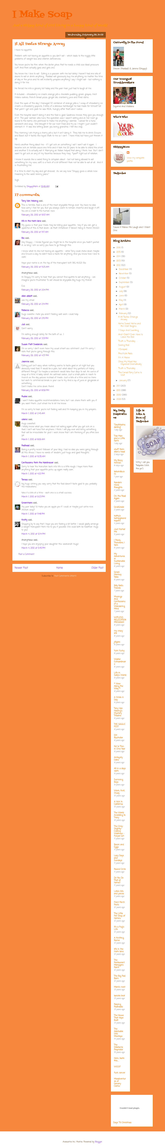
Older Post (97, 568)
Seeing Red (123, 345)
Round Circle (120, 869)
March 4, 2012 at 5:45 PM (33, 548)
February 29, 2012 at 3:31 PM (35, 338)
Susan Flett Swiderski (32, 344)
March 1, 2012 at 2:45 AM (33, 413)
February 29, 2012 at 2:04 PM (35, 290)
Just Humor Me (119, 530)
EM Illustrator (118, 736)
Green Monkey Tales (117, 575)
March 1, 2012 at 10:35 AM (33, 456)
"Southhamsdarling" (119, 426)
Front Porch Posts (119, 903)
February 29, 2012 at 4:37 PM (35, 355)
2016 (118, 247)
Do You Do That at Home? (118, 880)
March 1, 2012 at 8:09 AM (33, 439)
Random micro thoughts (118, 485)
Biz (23, 238)
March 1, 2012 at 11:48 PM (33, 514)
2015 (118, 252)
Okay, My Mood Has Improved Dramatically (130, 363)
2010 (118, 390)
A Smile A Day (118, 698)
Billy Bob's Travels (118, 587)
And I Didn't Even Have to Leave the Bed (130, 336)
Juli (23, 324)
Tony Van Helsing (30, 201)
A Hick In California (118, 803)
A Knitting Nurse (119, 939)
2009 (119, 395)
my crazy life (118, 632)
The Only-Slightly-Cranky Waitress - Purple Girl (119, 831)
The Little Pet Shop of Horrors (119, 916)
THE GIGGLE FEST (119, 725)
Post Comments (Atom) (65, 576)
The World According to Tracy (119, 815)
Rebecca (25, 310)
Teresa (25, 479)
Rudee (24, 396)
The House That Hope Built (119, 1018)
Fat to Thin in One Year (119, 748)
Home (59, 568)
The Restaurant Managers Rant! (119, 964)
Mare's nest (119, 987)
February (123, 313)
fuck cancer (119, 1072)
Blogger (98, 1141)
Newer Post (21, 568)
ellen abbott (27, 296)
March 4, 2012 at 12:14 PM (33, 534)
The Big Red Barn (119, 977)
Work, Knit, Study (119, 792)
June (122, 295)
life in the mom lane (31, 221)
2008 (119, 399)
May (121, 300)
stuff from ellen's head (119, 450)
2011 (118, 386)
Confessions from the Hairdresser (37, 462)
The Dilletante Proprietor (118, 1047)
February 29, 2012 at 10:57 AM (35, 215)
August (123, 287)
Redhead (25, 445)
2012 (118, 265)
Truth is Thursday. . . (127, 341)
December (124, 269)
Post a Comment (26, 554)
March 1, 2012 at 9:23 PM (33, 496)
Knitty (24, 520)
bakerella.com (119, 473)
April (121, 304)
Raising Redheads (118, 1005)
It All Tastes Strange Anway (128, 318)
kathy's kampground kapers (120, 518)
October (123, 278)
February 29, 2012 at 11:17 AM (35, 232)
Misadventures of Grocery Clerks (120, 1082)
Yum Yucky (119, 650)
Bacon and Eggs (119, 846)
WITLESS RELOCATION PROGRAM (120, 620)
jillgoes (117, 642)
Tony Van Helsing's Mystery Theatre (118, 712)
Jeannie (25, 361)
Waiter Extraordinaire (120, 662)
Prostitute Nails (125, 353)
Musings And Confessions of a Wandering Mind (119, 602)
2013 (118, 260)
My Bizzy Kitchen (118, 462)
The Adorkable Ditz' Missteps (118, 1032)
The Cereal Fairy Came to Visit (130, 374)
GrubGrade (119, 507)
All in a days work (120, 770)
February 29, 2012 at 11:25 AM (35, 267)
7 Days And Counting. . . (129, 330)
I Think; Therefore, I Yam (119, 543)
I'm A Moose (124, 357)
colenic (25, 419)
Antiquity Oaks (118, 759)
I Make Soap (42, 15)
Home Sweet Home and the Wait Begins (129, 325)
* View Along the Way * (118, 686)
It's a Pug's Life (119, 928)
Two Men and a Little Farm (119, 438)
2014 (118, 256)
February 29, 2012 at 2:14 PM (35, 304)
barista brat (119, 995)
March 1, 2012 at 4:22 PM (33, 473)
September (124, 282)
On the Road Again (120, 497)
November (124, 273)
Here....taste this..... (119, 1059)
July (121, 291)
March (122, 309)
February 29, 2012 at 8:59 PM (35, 390)
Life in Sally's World (120, 674)
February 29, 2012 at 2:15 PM (35, 318)
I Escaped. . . (124, 349)
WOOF (117, 1066)
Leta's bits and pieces (119, 892)
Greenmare (27, 503)
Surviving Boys (118, 781)
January (123, 380)
